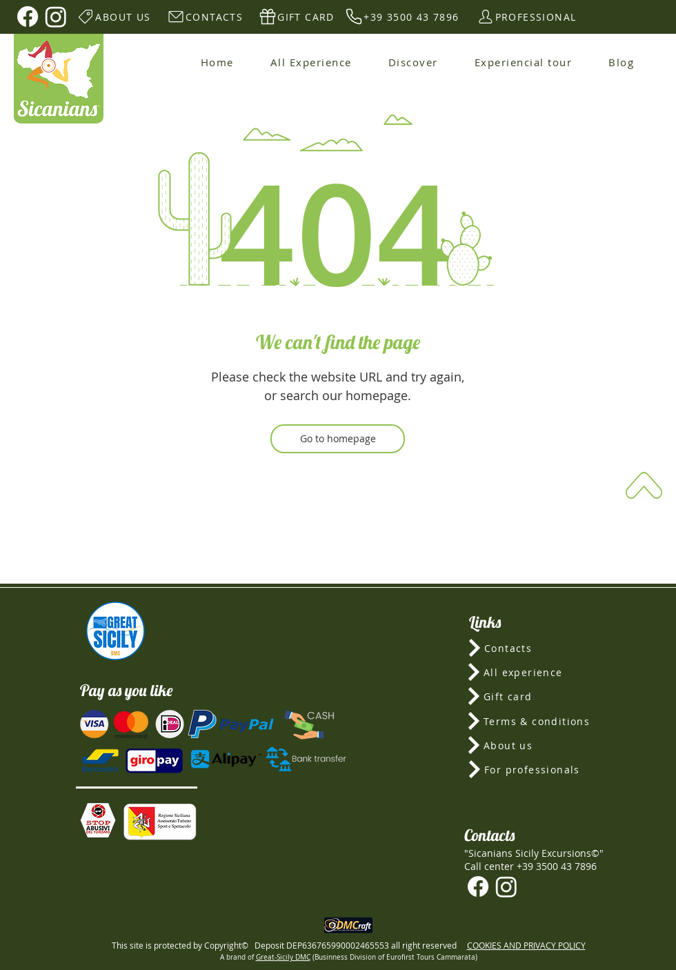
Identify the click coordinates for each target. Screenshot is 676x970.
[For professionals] (534, 769)
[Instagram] (56, 16)
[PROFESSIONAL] (526, 17)
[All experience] (534, 672)
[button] (98, 820)
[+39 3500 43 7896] (402, 17)
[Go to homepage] (337, 438)
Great (265, 957)
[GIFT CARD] (296, 17)
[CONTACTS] (204, 17)
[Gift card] (534, 696)
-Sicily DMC (292, 957)
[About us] (533, 745)
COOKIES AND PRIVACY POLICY (526, 945)
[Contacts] (534, 647)
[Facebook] (27, 16)
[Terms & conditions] (533, 721)
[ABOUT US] (113, 17)
